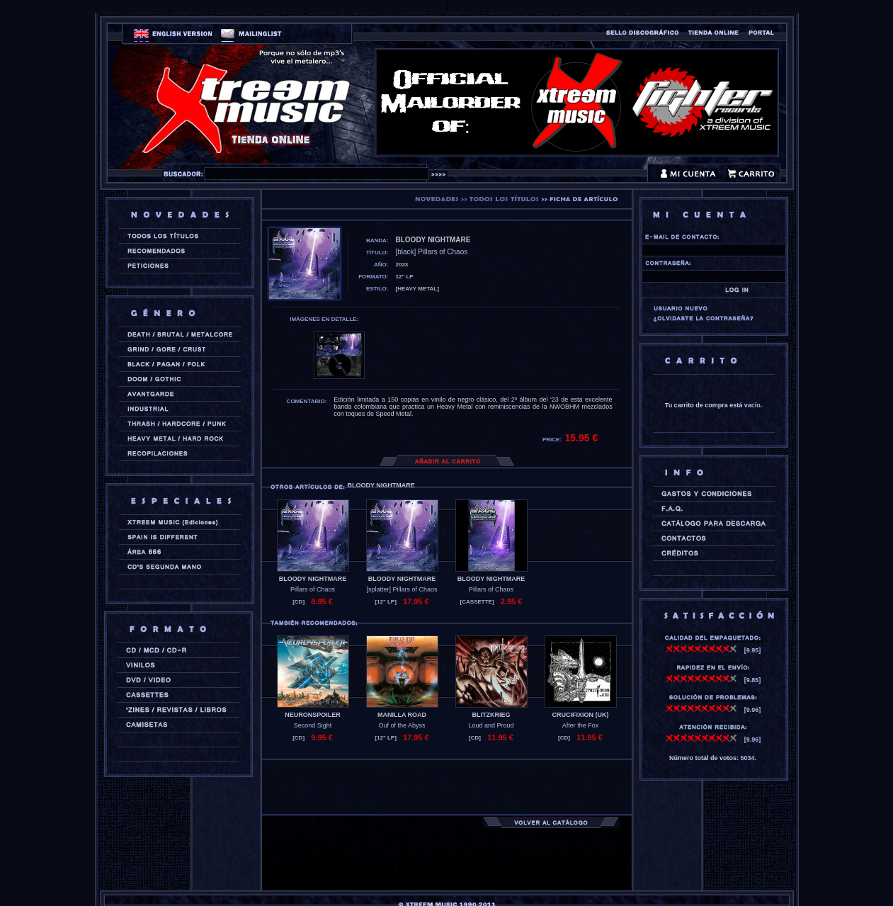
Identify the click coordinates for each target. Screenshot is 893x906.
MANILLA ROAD (401, 714)
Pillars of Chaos (312, 589)
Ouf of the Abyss (401, 725)
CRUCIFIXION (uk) (580, 714)
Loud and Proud (490, 725)
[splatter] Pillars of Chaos (401, 589)
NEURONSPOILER (313, 714)
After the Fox (580, 725)
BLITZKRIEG (491, 714)
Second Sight (313, 725)
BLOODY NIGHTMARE (312, 578)
